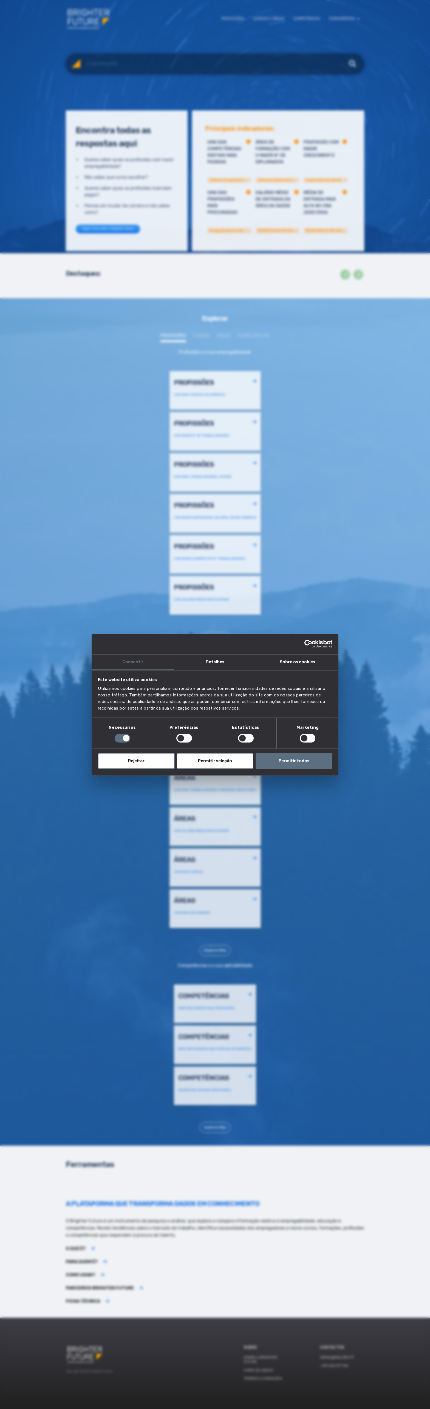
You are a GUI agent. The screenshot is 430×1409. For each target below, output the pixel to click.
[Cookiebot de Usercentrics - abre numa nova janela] (308, 644)
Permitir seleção (215, 761)
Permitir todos (294, 761)
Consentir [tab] (132, 661)
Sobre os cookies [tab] (297, 661)
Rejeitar (136, 761)
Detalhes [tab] (215, 661)
